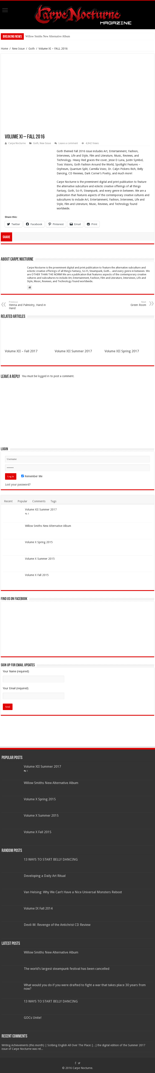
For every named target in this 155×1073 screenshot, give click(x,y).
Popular (22, 501)
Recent (8, 501)
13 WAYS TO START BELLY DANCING (51, 859)
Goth (31, 48)
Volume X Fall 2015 (37, 575)
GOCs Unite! (32, 1018)
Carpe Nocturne (17, 143)
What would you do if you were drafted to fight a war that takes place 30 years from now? (85, 987)
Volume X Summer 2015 (40, 558)
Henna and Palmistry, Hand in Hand (29, 305)
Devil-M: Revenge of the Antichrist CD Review (57, 925)
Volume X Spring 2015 (39, 542)
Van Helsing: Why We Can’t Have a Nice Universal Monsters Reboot (73, 892)
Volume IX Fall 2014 (38, 908)
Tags (53, 501)
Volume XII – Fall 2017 (21, 351)
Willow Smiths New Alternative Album (47, 36)
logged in (43, 376)
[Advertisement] (77, 408)
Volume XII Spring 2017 (122, 351)
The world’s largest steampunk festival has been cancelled (66, 969)
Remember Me (31, 476)
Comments (38, 501)
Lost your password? (18, 484)
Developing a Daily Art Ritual (45, 876)
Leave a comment (68, 143)
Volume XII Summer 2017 (73, 351)
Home (4, 48)
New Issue (18, 48)
